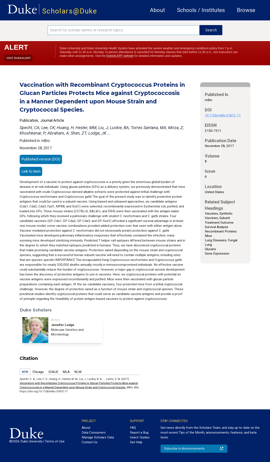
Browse (246, 10)
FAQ (133, 428)
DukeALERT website (120, 55)
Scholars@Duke (69, 11)
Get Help (136, 442)
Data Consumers (94, 432)
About (157, 10)
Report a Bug (139, 432)
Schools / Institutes (201, 10)
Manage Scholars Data (98, 437)
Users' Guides (140, 437)
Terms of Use (55, 441)
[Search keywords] (124, 30)
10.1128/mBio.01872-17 (223, 115)
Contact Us (89, 442)
